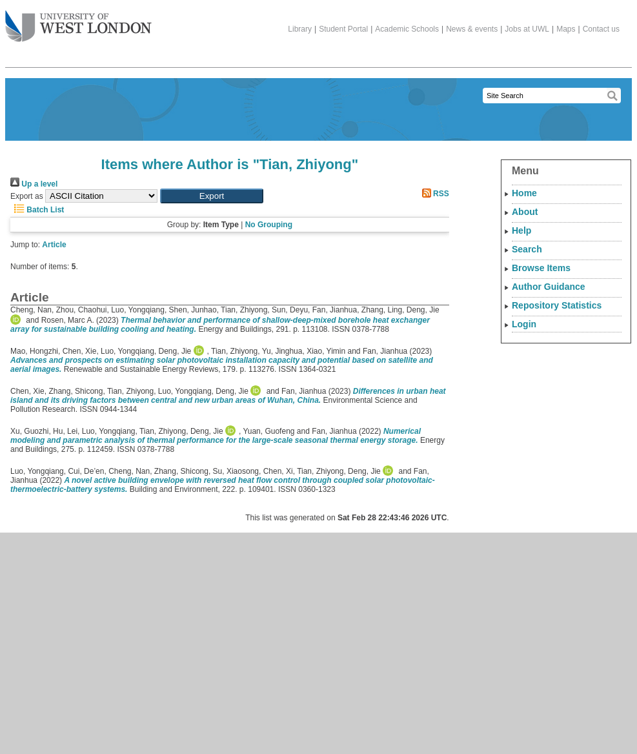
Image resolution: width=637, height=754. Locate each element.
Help (521, 230)
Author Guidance (548, 286)
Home (524, 193)
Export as (26, 196)
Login (524, 324)
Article (54, 244)
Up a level (33, 183)
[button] (211, 195)
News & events (472, 29)
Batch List (37, 209)
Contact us (601, 29)
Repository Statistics (557, 305)
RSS (433, 193)
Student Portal (343, 29)
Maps (565, 29)
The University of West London (78, 21)
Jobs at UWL (527, 29)
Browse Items (541, 268)
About (525, 212)
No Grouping (268, 224)
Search (527, 249)
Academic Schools (407, 29)
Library (300, 29)
